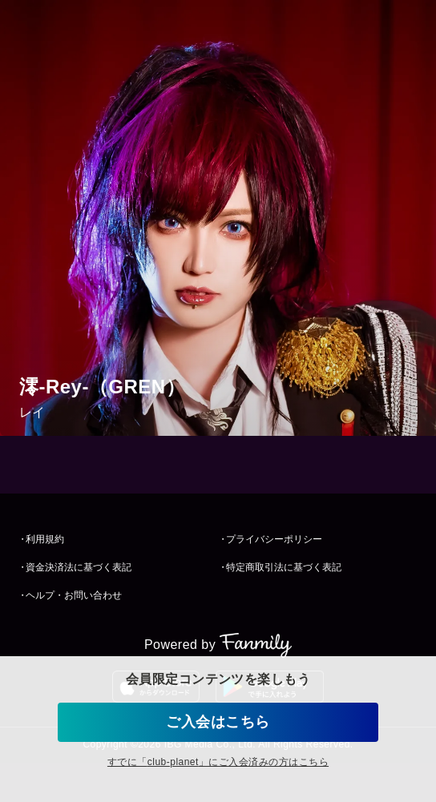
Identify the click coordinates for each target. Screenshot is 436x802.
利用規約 (45, 539)
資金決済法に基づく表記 (78, 567)
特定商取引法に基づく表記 (283, 567)
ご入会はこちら (217, 722)
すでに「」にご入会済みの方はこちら (218, 762)
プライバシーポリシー (274, 539)
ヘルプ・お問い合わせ (74, 595)
